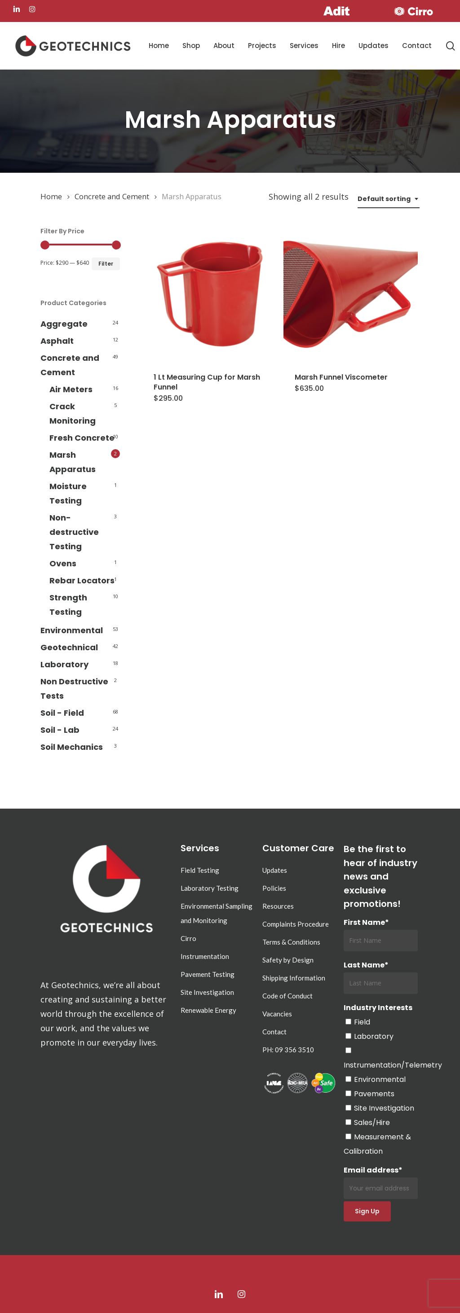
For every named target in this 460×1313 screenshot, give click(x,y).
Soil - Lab (60, 729)
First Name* (366, 922)
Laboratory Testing (210, 888)
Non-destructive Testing (74, 532)
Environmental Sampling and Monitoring (216, 913)
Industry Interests (378, 1007)
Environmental (71, 630)
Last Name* (366, 965)
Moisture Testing (68, 493)
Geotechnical (69, 647)
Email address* (381, 1182)
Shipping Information (293, 978)
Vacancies (277, 1014)
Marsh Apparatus (72, 462)
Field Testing (200, 870)
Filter (105, 263)
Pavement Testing (207, 974)
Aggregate (64, 323)
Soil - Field (62, 712)
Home (51, 196)
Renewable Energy (208, 1010)
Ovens (62, 563)
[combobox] (389, 199)
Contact (274, 1032)
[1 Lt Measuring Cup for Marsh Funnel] (209, 294)
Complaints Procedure (295, 924)
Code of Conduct (287, 996)
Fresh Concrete (82, 437)
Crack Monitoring (72, 413)
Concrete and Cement (112, 196)
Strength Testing (68, 604)
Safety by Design (288, 960)
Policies (274, 888)
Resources (278, 906)
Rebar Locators (82, 580)
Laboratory (64, 664)
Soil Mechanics (71, 747)
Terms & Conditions (291, 942)
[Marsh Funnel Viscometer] (350, 294)
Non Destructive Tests (74, 688)
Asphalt (57, 340)
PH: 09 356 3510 (288, 1050)
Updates (274, 870)
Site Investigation (207, 992)
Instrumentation (205, 956)
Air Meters (71, 389)
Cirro (188, 938)
